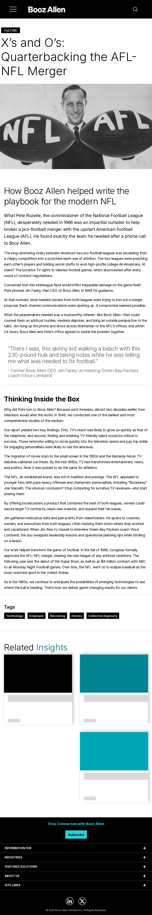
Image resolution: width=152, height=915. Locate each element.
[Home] (46, 9)
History (77, 615)
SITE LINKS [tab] (12, 885)
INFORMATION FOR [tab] (18, 848)
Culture (10, 30)
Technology (14, 615)
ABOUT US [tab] (12, 876)
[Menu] (13, 9)
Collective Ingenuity (102, 615)
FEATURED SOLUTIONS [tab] (21, 866)
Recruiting (57, 615)
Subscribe (76, 835)
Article (14, 720)
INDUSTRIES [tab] (13, 857)
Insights (51, 647)
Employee (36, 615)
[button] (135, 9)
